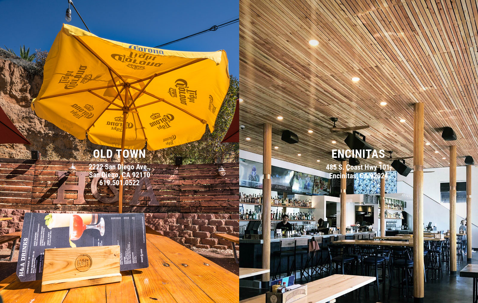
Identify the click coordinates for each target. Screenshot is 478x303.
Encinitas (358, 154)
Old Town (119, 154)
